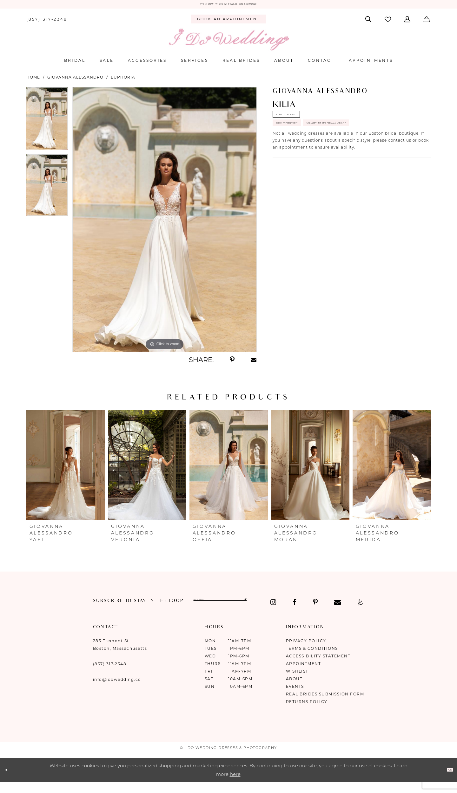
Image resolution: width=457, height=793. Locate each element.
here (235, 784)
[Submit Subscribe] (309, 604)
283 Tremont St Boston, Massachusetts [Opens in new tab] (120, 654)
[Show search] (368, 22)
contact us (399, 183)
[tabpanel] (47, 123)
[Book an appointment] (228, 22)
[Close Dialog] (9, 779)
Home (33, 80)
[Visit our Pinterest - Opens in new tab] (138, 612)
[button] (408, 22)
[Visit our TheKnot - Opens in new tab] (183, 612)
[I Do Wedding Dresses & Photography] (228, 42)
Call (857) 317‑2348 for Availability (326, 162)
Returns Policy (307, 711)
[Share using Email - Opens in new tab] (254, 363)
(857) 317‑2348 (110, 673)
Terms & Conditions (312, 658)
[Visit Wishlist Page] (388, 22)
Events (295, 696)
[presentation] (65, 468)
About (294, 688)
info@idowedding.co (117, 689)
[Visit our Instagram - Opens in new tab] (96, 612)
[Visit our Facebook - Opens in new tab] (117, 612)
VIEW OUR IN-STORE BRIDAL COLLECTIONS (228, 6)
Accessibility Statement (318, 665)
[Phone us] (47, 22)
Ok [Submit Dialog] (446, 779)
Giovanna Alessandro (75, 80)
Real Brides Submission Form (325, 703)
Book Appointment (306, 143)
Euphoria (123, 80)
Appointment (303, 673)
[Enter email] (255, 604)
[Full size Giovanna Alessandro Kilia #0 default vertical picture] (164, 223)
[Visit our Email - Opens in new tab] (160, 612)
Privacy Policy (306, 650)
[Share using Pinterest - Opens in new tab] (232, 363)
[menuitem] (47, 22)
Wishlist (297, 680)
